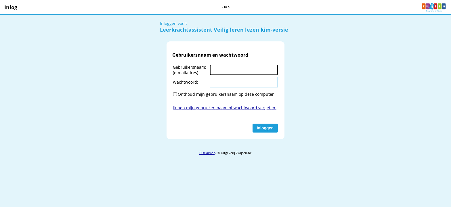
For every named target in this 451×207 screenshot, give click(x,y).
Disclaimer (207, 153)
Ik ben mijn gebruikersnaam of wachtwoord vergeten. (224, 107)
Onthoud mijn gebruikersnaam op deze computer (226, 94)
